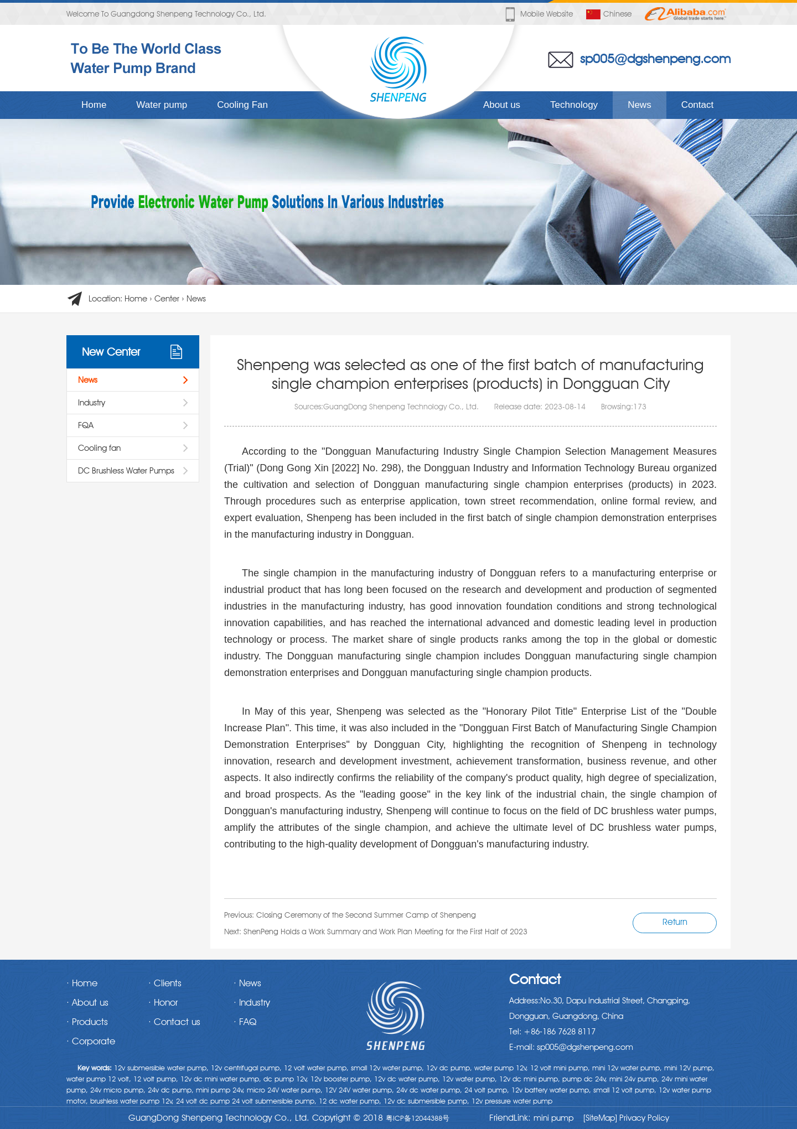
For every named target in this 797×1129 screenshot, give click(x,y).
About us (501, 105)
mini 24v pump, (634, 1078)
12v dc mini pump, (529, 1078)
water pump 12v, (501, 1067)
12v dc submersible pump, (426, 1100)
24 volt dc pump (203, 1100)
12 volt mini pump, (560, 1067)
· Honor (163, 1002)
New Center (111, 351)
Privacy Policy (643, 1118)
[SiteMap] (600, 1118)
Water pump (161, 105)
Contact (697, 105)
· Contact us (174, 1021)
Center (166, 299)
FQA (86, 425)
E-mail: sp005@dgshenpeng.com (571, 1047)
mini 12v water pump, (627, 1067)
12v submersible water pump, (161, 1067)
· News (247, 982)
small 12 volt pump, (624, 1089)
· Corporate (90, 1041)
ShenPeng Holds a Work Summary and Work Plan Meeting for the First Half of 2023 (385, 931)
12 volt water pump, (316, 1067)
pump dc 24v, (584, 1078)
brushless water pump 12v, (132, 1100)
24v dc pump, (171, 1089)
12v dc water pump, (407, 1078)
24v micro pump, (118, 1089)
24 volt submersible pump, (274, 1100)
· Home (81, 982)
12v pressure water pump (512, 1100)
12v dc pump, (449, 1067)
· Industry (252, 1002)
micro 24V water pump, (285, 1089)
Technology (574, 105)
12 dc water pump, (350, 1100)
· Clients (165, 982)
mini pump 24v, (220, 1089)
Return (675, 922)
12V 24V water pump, (359, 1089)
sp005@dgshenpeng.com (655, 58)
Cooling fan (99, 448)
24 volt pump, (486, 1089)
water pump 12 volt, (98, 1078)
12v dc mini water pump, (220, 1078)
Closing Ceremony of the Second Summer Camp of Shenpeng (366, 915)
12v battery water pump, (551, 1089)
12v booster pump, (341, 1078)
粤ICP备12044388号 (417, 1118)
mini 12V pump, (689, 1067)
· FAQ (245, 1021)
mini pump (553, 1118)
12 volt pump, (155, 1078)
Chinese (609, 14)
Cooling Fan (242, 105)
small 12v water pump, (387, 1067)
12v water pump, (469, 1078)
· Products (87, 1021)
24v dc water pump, (429, 1089)
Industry (91, 403)
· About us (87, 1002)
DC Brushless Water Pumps (126, 471)
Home (93, 105)
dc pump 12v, (285, 1078)
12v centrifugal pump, (246, 1067)
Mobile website (538, 14)
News (639, 105)
